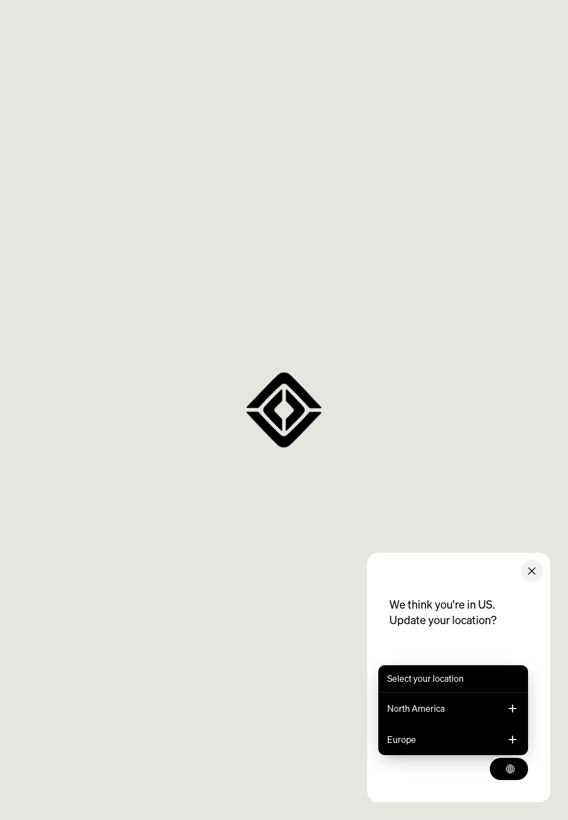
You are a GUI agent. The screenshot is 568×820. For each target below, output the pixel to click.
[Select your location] (509, 769)
